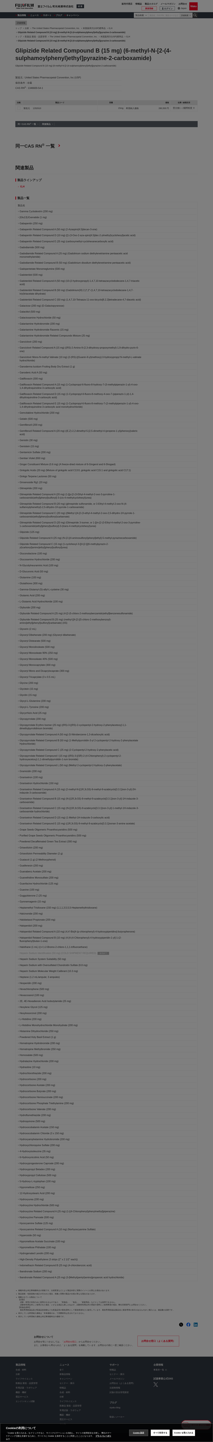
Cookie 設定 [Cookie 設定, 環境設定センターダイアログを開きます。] (138, 1433)
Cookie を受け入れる (183, 1433)
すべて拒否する (160, 1433)
